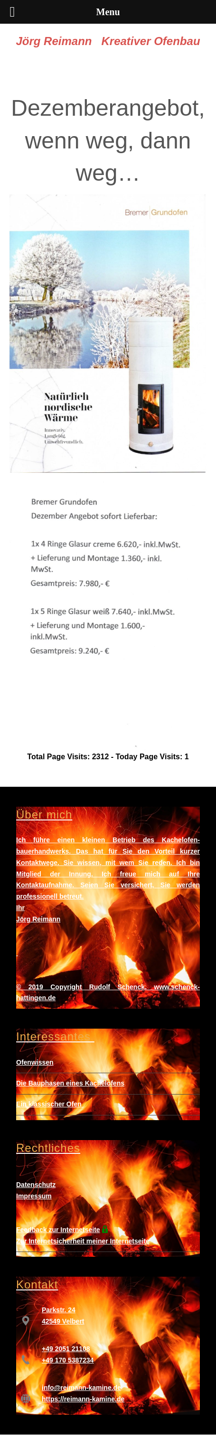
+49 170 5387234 (68, 1360)
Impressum (34, 1196)
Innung (80, 874)
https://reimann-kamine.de (83, 1399)
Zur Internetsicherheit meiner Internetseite (83, 1241)
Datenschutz (36, 1184)
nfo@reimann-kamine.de (82, 1387)
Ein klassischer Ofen (49, 1104)
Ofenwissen (35, 1062)
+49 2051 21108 (66, 1349)
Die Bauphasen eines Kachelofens (70, 1083)
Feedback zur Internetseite (58, 1229)
